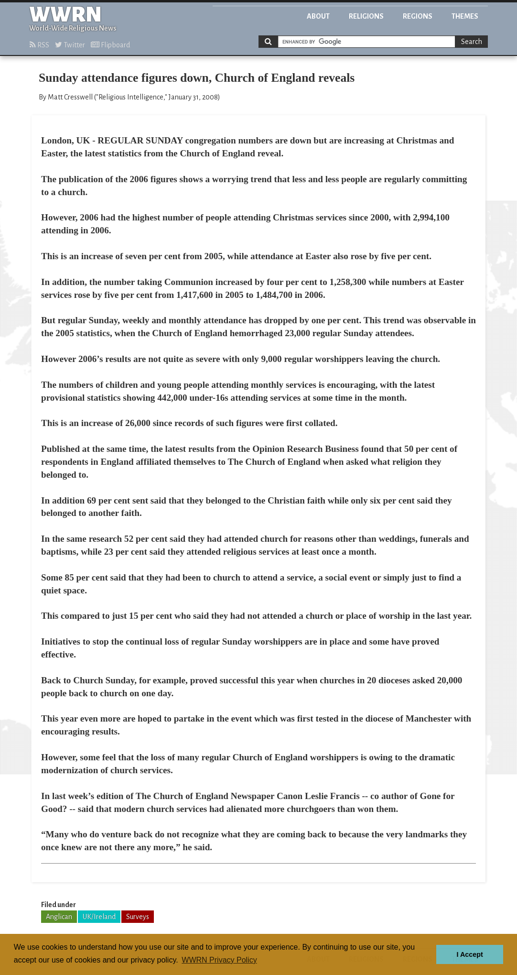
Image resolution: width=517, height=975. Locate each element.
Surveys (137, 916)
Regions (417, 16)
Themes (465, 16)
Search (471, 41)
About (318, 16)
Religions (366, 16)
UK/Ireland (99, 916)
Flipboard (110, 45)
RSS (39, 45)
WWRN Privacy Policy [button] (219, 960)
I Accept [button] (469, 954)
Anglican (59, 916)
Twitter (70, 45)
